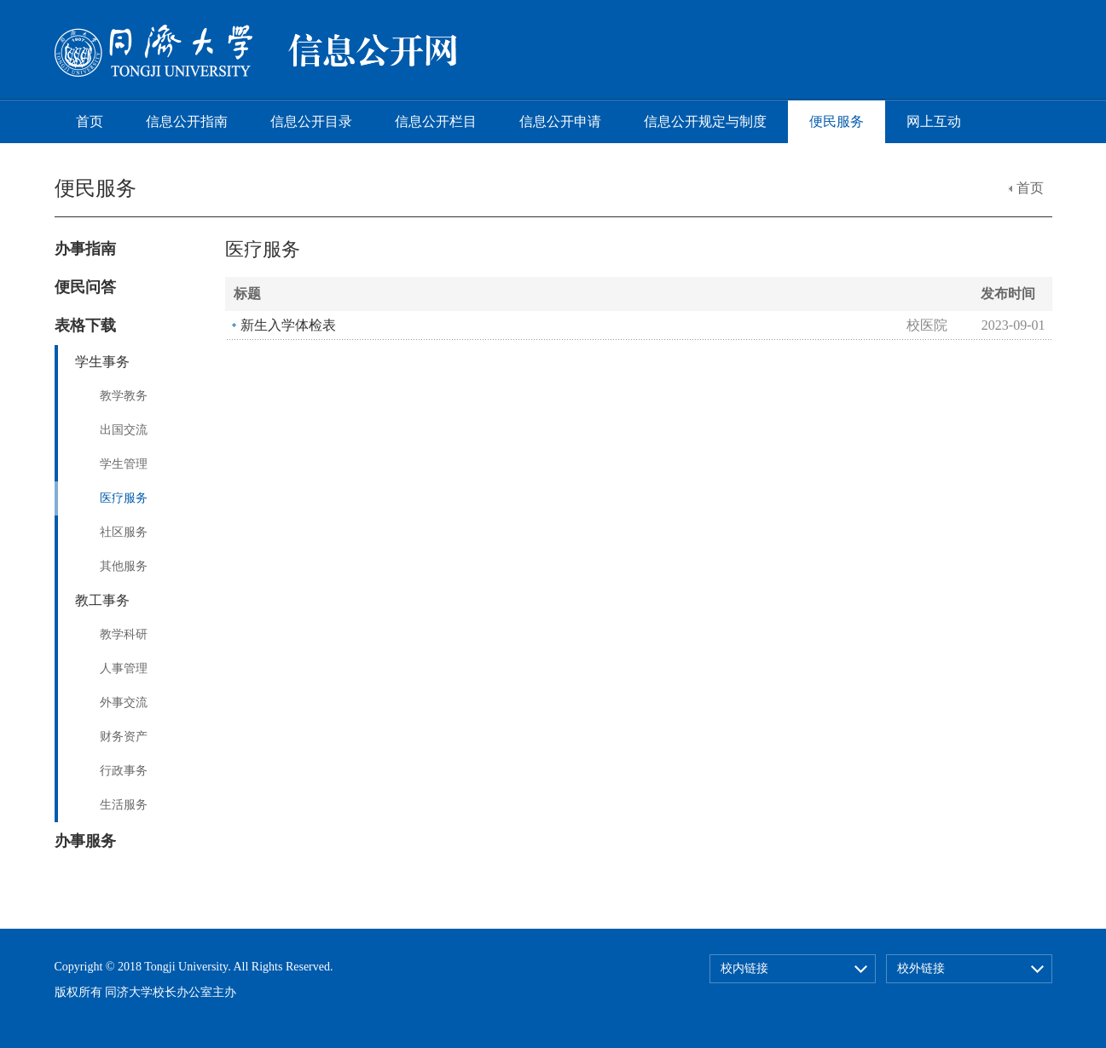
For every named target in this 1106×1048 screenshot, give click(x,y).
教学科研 (124, 634)
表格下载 (85, 325)
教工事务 (102, 600)
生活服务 (124, 804)
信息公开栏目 (436, 121)
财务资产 (124, 736)
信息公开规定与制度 (705, 121)
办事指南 (85, 248)
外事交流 (124, 702)
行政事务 (124, 770)
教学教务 (124, 395)
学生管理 (124, 464)
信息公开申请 (560, 121)
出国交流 (124, 429)
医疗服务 (124, 498)
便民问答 (85, 287)
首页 (89, 121)
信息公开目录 (311, 121)
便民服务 (836, 121)
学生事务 (102, 361)
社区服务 (124, 532)
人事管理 (124, 668)
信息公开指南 (187, 121)
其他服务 (124, 566)
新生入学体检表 (288, 325)
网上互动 (933, 121)
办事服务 (85, 840)
